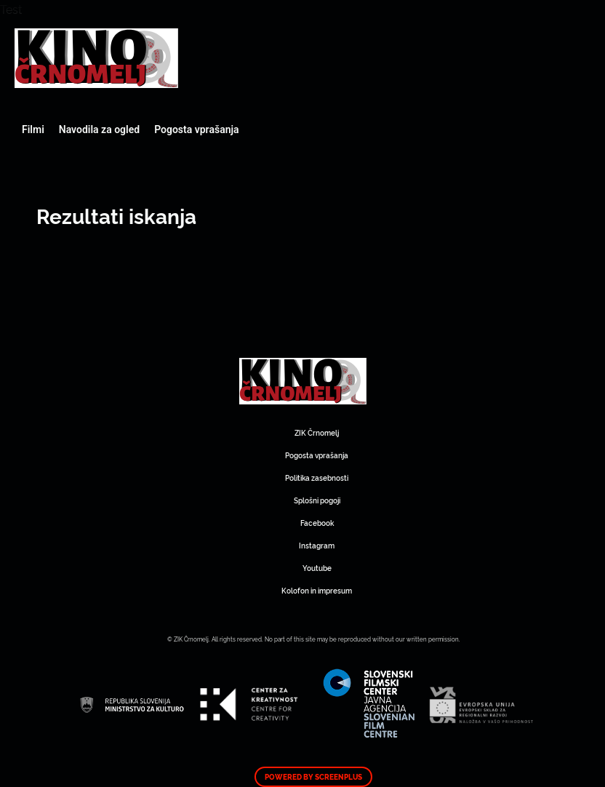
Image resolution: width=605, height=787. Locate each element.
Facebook (317, 522)
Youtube (317, 567)
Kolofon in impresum (316, 590)
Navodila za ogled (99, 129)
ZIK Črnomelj (317, 432)
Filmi (33, 129)
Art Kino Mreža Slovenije (96, 58)
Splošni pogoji (317, 500)
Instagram (316, 545)
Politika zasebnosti (316, 477)
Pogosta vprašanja (196, 129)
